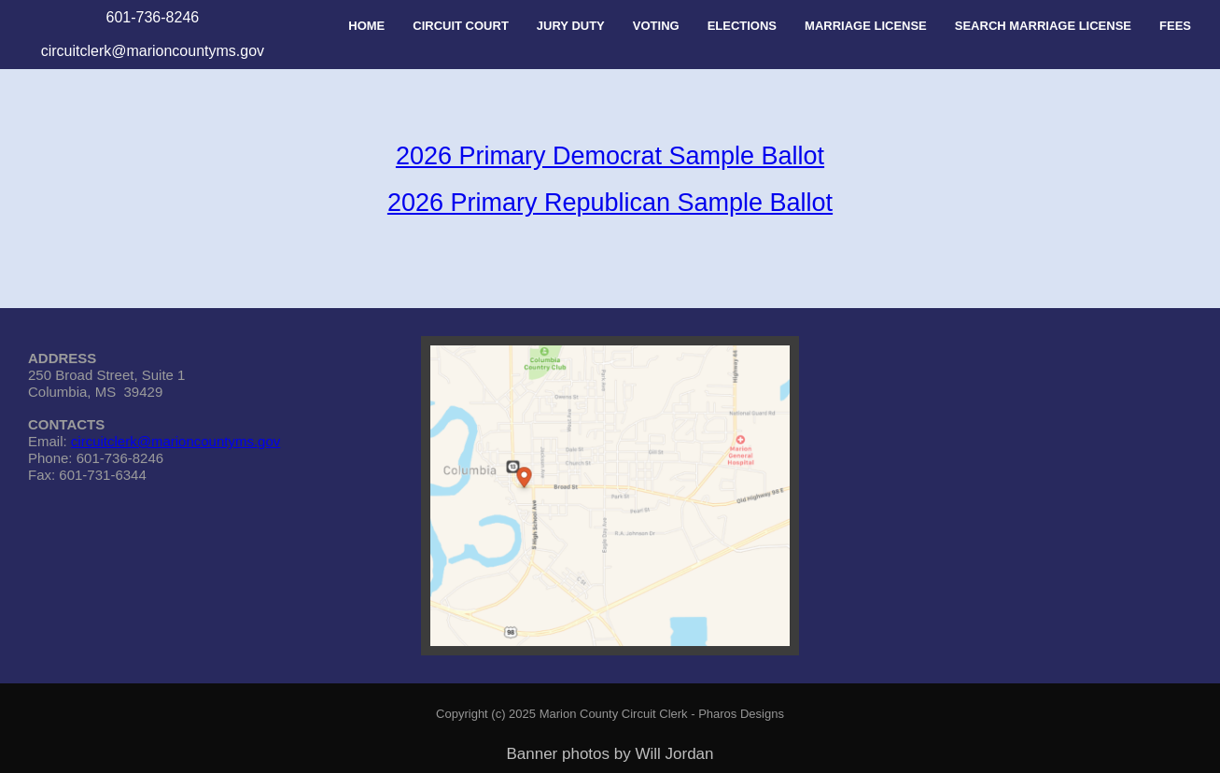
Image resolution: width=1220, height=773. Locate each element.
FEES (1175, 26)
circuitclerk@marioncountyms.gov (175, 441)
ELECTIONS (742, 26)
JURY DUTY (571, 26)
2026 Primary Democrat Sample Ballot (610, 156)
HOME (366, 26)
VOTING (656, 26)
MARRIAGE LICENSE (866, 26)
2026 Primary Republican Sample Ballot (610, 203)
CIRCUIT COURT (461, 26)
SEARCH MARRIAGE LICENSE (1043, 26)
